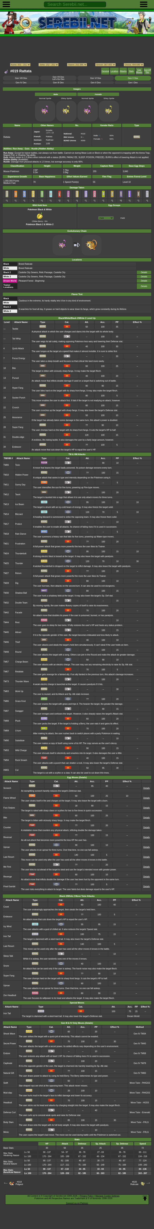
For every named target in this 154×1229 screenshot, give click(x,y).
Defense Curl (9, 1112)
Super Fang (17, 427)
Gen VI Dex (95, 78)
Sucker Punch (18, 398)
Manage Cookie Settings (107, 1196)
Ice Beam (19, 504)
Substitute (19, 740)
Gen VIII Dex (21, 78)
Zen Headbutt (9, 995)
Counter (7, 827)
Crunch (15, 407)
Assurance (17, 417)
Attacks (123, 71)
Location (114, 71)
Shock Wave (9, 1034)
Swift (5, 1083)
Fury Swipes (9, 808)
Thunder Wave (22, 681)
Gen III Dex (58, 83)
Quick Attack (18, 348)
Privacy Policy (86, 1196)
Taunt (17, 494)
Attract (18, 632)
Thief (17, 642)
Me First (7, 867)
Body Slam (8, 1122)
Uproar (6, 847)
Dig (16, 583)
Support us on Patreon (77, 1203)
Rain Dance (20, 534)
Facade (18, 612)
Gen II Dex (96, 83)
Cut (16, 770)
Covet (6, 907)
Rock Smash (21, 760)
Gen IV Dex (21, 83)
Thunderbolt (20, 553)
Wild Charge (21, 750)
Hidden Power (21, 475)
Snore (6, 966)
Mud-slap (7, 1093)
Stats (131, 71)
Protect (18, 524)
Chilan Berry (38, 220)
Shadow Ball (21, 593)
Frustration (20, 544)
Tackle (15, 329)
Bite (14, 368)
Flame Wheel (9, 798)
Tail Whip (16, 339)
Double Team (21, 603)
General (105, 71)
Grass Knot (20, 701)
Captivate (7, 1063)
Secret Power (9, 1043)
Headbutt (7, 1102)
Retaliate (19, 672)
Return (18, 573)
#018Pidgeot (19, 1183)
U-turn (18, 731)
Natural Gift (8, 1073)
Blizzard (19, 514)
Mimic (6, 1132)
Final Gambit (9, 886)
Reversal (7, 837)
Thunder (19, 563)
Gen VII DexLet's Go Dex (58, 78)
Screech (7, 788)
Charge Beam (21, 662)
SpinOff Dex (147, 71)
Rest (17, 622)
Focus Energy (18, 358)
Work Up (19, 691)
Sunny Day (20, 485)
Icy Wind (7, 926)
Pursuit (15, 378)
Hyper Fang (17, 388)
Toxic (17, 465)
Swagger (19, 711)
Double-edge (18, 437)
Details (144, 272)
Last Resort (8, 857)
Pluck (17, 721)
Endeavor (16, 447)
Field (123, 218)
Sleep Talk (8, 956)
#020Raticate (134, 1183)
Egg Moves (139, 71)
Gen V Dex (133, 78)
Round (18, 652)
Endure (6, 1053)
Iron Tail (7, 936)
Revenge (7, 877)
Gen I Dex (133, 83)
